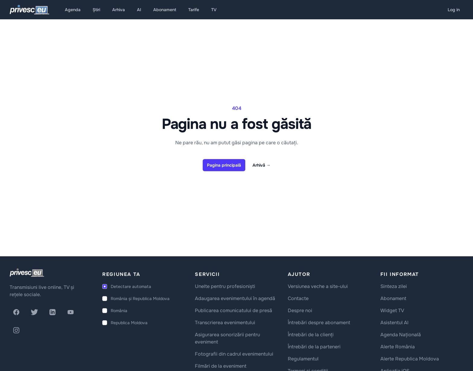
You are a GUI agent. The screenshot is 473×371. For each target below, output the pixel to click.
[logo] (27, 272)
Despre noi (300, 310)
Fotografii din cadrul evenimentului (234, 354)
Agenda (73, 9)
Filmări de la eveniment (220, 366)
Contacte (298, 298)
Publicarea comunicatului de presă (233, 310)
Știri (96, 9)
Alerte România (397, 347)
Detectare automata (131, 286)
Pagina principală (224, 165)
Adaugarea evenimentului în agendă (235, 298)
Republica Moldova (129, 322)
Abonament (164, 9)
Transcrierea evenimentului (225, 322)
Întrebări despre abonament (319, 322)
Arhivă (261, 165)
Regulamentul (303, 359)
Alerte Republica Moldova (409, 359)
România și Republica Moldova (140, 298)
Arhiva (118, 9)
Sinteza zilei (393, 286)
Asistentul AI (394, 322)
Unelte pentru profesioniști (225, 286)
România (119, 310)
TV (214, 9)
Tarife (193, 9)
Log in (454, 9)
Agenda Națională (400, 334)
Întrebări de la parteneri (314, 347)
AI (139, 9)
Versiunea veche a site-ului (318, 286)
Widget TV (392, 310)
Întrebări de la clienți (311, 334)
